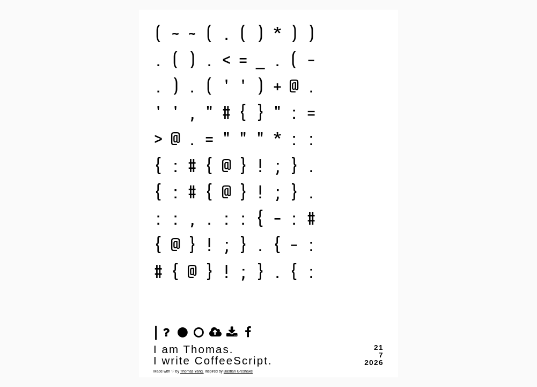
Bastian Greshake (238, 371)
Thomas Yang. (192, 371)
